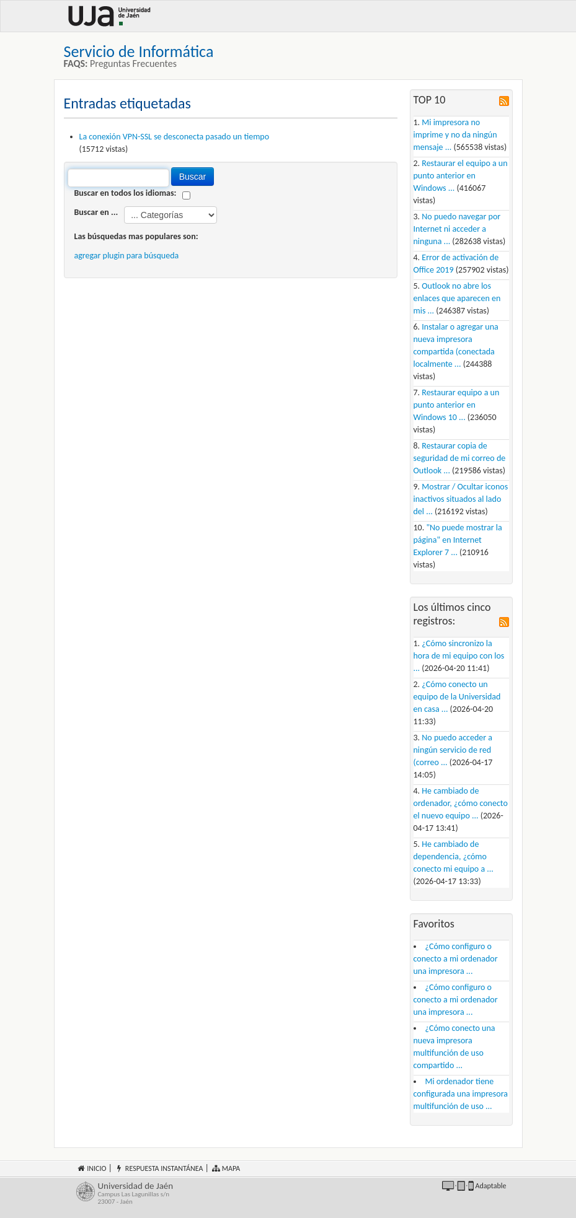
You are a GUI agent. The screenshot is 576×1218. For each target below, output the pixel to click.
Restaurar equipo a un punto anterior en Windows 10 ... (457, 405)
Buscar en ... (96, 212)
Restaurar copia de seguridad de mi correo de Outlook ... (460, 458)
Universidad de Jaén (184, 1193)
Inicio (91, 1168)
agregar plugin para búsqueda (126, 255)
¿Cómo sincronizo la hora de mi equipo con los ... (459, 655)
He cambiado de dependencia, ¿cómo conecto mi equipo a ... (454, 856)
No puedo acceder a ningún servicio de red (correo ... (453, 750)
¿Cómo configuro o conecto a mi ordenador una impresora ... (456, 958)
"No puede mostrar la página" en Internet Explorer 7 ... (458, 540)
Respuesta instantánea (158, 1168)
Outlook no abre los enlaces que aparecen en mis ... (457, 298)
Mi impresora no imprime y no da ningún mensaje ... (455, 134)
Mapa (225, 1168)
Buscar (192, 177)
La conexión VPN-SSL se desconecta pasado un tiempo (174, 136)
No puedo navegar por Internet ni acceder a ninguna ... (457, 229)
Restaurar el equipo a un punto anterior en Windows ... (461, 175)
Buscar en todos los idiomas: (125, 193)
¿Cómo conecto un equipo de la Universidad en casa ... (457, 696)
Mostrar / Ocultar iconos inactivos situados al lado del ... (461, 499)
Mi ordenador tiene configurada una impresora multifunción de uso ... (461, 1093)
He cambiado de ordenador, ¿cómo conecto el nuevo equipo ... (461, 803)
